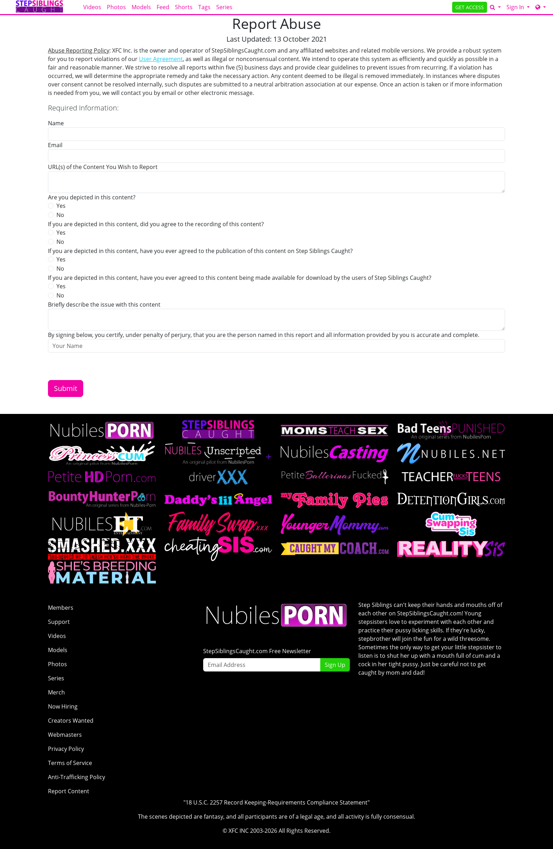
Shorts (184, 7)
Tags (204, 7)
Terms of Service (70, 763)
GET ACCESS (469, 7)
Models (141, 7)
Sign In (515, 7)
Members (60, 608)
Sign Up (335, 665)
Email (55, 145)
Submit (65, 388)
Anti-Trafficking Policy (76, 777)
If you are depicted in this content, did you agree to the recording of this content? (156, 224)
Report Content (68, 791)
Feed (163, 7)
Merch (56, 692)
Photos (116, 7)
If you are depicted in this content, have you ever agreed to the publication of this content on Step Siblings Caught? (200, 251)
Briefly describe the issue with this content (104, 304)
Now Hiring (63, 706)
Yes (61, 206)
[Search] (495, 7)
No (60, 215)
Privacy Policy (66, 749)
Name (56, 123)
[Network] (541, 7)
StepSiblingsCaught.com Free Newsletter (257, 651)
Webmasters (65, 735)
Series (224, 7)
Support (59, 622)
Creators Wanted (70, 720)
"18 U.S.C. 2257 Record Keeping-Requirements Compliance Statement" (276, 802)
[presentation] (101, 366)
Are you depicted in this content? (91, 197)
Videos (92, 7)
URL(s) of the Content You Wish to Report (103, 167)
